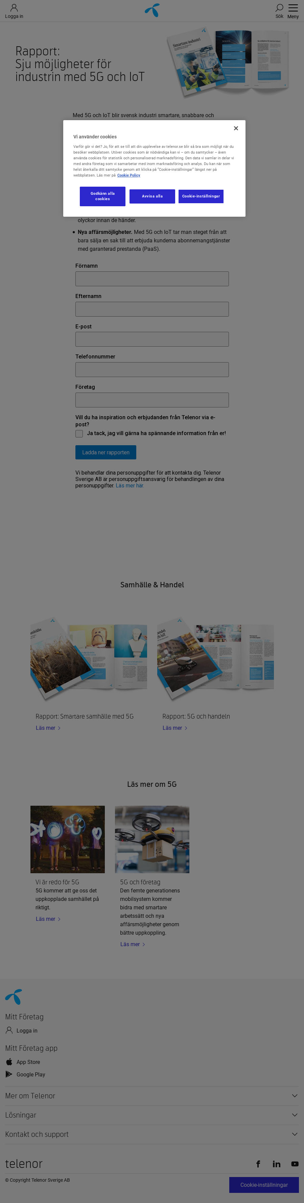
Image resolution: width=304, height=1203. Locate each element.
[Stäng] (236, 128)
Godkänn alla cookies (103, 196)
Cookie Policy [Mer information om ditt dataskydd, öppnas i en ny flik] (128, 175)
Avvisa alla (152, 196)
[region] (154, 168)
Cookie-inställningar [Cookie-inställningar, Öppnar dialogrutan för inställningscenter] (201, 196)
